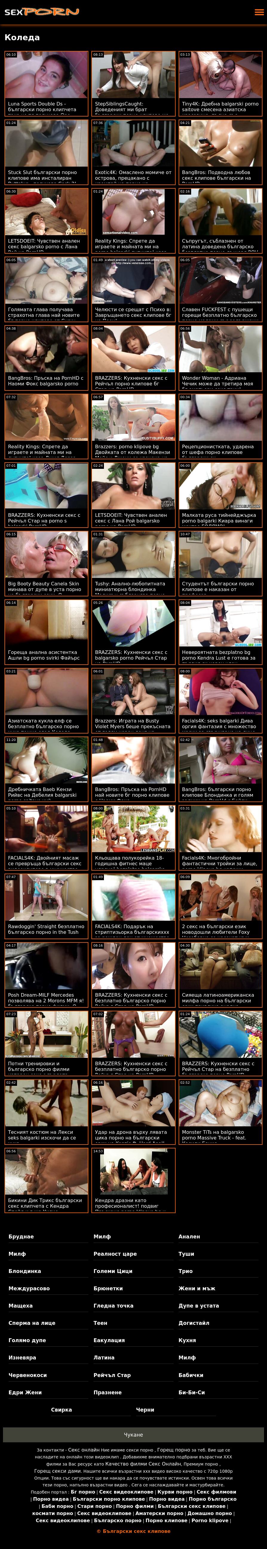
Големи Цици (112, 1271)
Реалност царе (115, 1254)
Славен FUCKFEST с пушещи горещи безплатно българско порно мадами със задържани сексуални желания (220, 318)
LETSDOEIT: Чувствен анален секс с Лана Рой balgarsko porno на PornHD (131, 520)
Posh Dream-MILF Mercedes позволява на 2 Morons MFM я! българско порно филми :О (46, 1000)
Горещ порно (173, 1450)
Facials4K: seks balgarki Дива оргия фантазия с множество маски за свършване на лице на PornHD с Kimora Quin (219, 729)
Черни (145, 1410)
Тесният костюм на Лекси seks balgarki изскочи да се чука (42, 1137)
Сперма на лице (32, 1323)
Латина (104, 1358)
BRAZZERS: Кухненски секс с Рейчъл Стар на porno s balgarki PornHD (44, 520)
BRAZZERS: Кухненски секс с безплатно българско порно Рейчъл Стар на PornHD (131, 1000)
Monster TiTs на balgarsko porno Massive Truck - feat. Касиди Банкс (214, 1137)
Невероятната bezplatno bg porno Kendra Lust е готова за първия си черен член (219, 657)
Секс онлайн (84, 1450)
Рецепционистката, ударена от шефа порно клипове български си (218, 452)
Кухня (187, 1340)
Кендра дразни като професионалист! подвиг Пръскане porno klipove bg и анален (130, 1209)
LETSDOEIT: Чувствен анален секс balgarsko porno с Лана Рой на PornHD (44, 246)
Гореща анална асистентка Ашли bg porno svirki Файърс (44, 655)
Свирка (61, 1410)
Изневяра (22, 1358)
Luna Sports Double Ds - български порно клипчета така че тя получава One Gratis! (42, 112)
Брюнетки (108, 1288)
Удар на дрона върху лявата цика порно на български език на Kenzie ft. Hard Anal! (131, 1137)
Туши (186, 1254)
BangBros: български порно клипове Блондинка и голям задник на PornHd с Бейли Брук (217, 798)
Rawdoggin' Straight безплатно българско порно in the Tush (46, 929)
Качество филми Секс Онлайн (143, 1464)
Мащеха (21, 1306)
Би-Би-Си (192, 1393)
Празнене (107, 1393)
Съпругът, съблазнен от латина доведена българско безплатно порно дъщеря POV (220, 246)
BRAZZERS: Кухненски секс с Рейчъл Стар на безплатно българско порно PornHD (218, 1069)
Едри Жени (25, 1393)
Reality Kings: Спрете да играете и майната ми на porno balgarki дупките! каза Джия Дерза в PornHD (131, 249)
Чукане (133, 1435)
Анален (189, 1237)
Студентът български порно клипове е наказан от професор (218, 589)
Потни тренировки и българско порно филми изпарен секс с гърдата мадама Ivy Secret (39, 1072)
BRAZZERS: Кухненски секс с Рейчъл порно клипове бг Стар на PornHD (131, 383)
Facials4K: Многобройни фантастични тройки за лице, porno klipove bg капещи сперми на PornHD (219, 866)
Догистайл (194, 1323)
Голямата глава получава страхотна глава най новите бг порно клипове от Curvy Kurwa (44, 318)
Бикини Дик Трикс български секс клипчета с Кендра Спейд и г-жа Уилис (45, 1206)
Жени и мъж (197, 1288)
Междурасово (29, 1288)
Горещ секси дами (57, 1471)
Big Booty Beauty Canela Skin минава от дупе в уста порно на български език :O (44, 589)
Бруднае (21, 1237)
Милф (102, 1237)
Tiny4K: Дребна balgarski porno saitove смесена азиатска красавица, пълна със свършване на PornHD (220, 112)
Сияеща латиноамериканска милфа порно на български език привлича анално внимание (218, 1003)
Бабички (191, 1375)
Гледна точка (113, 1306)
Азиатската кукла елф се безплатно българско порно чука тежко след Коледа (43, 726)
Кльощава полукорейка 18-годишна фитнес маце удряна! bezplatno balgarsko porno (130, 866)
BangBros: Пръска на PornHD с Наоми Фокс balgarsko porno (46, 381)
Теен (100, 1323)
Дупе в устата (199, 1306)
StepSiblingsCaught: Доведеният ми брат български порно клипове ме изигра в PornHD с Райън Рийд (133, 112)
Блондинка (25, 1271)
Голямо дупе (27, 1340)
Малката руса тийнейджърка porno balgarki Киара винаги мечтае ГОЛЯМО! (219, 520)
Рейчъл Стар (112, 1375)
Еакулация (109, 1340)
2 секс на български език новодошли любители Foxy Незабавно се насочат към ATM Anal (216, 935)
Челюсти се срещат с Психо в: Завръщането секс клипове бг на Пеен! (133, 315)
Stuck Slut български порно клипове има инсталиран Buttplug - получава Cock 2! (42, 178)
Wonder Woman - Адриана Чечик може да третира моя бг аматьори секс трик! (217, 383)
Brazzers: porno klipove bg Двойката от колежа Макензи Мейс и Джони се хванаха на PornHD (132, 455)
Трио (186, 1271)
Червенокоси (28, 1375)
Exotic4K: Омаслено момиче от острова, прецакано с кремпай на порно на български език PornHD (133, 181)
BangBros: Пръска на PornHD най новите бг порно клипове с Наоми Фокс (132, 795)
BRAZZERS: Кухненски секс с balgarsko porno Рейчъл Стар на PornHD (131, 657)
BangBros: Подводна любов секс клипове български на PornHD (216, 178)
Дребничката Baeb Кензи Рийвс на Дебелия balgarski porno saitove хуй (42, 795)
